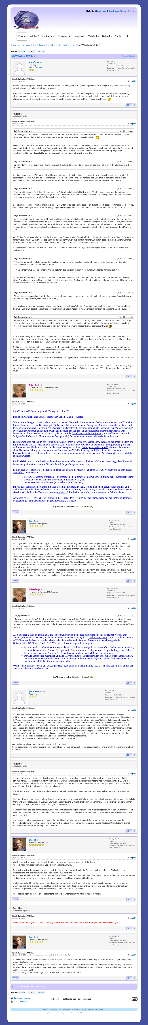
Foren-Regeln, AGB (55, 1009)
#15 (134, 608)
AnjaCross (34, 62)
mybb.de (64, 1013)
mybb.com (58, 1013)
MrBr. (74, 1013)
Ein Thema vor (37, 986)
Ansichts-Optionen (129, 56)
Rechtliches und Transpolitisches (60, 45)
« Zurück (22, 51)
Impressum (66, 1009)
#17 (134, 774)
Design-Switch (127, 11)
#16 (134, 710)
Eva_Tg (32, 521)
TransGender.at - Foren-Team (102, 1013)
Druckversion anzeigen (22, 998)
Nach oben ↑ (100, 1009)
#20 (134, 955)
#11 (134, 81)
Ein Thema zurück (21, 986)
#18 (134, 858)
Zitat (129, 105)
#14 (134, 539)
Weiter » (41, 51)
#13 (134, 404)
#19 (134, 918)
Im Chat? (34, 36)
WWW (15, 512)
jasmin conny (35, 691)
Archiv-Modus (76, 1009)
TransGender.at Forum (21, 45)
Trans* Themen (38, 45)
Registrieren (114, 11)
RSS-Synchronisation (88, 1009)
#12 (134, 124)
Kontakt (45, 1009)
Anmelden (102, 11)
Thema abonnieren (21, 1001)
